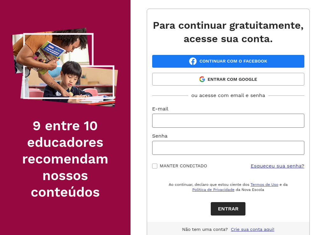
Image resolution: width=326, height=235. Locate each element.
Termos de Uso (264, 184)
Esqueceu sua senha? (277, 166)
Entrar (228, 209)
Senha (159, 136)
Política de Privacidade (213, 189)
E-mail (160, 109)
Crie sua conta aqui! (252, 229)
